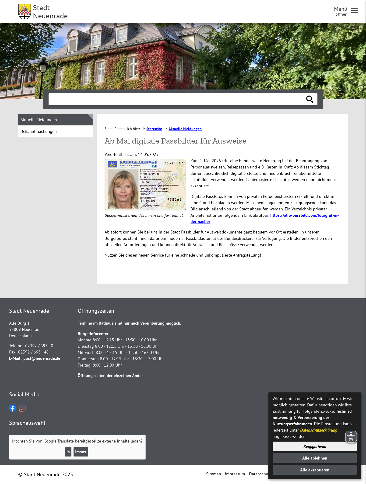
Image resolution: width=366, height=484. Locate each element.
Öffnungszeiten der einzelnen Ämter (110, 375)
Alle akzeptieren (314, 470)
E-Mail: (15, 358)
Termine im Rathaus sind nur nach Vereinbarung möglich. (129, 323)
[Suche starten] (310, 99)
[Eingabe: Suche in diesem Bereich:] (177, 99)
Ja (68, 451)
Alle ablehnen (314, 458)
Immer (80, 451)
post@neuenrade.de (41, 358)
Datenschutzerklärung (318, 430)
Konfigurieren (314, 446)
